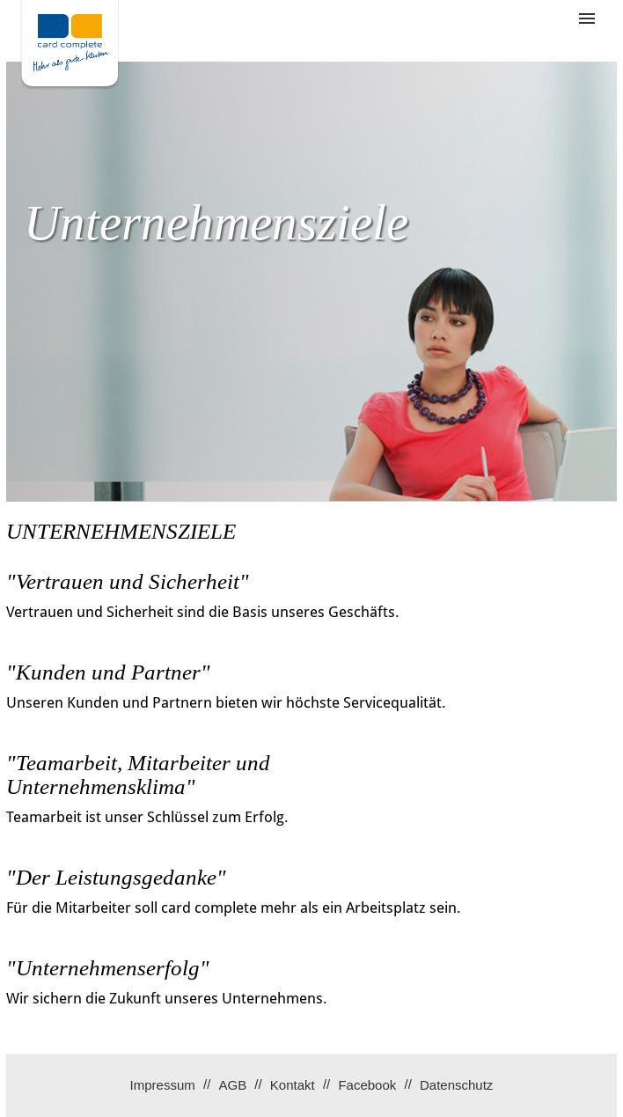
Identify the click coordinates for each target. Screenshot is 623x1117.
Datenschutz (456, 1084)
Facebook (367, 1084)
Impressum (162, 1084)
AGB (232, 1084)
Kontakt (292, 1084)
